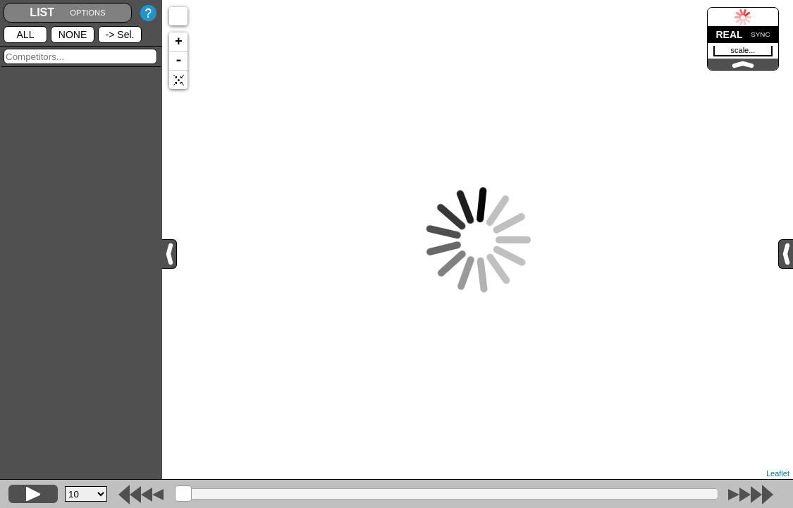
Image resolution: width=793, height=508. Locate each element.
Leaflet (777, 473)
